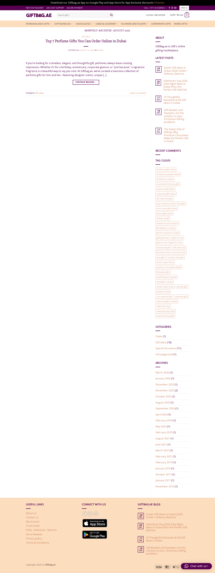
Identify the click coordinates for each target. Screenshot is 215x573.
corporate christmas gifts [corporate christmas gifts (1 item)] (167, 184)
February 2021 (164, 456)
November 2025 (165, 390)
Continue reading (86, 82)
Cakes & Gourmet (107, 23)
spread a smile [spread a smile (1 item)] (163, 291)
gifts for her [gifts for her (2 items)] (177, 237)
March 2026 (162, 372)
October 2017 (163, 474)
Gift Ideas (86, 37)
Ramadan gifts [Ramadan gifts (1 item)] (163, 272)
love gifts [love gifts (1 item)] (160, 257)
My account (32, 521)
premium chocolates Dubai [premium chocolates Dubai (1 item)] (168, 267)
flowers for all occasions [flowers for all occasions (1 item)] (167, 223)
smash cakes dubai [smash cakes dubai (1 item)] (165, 286)
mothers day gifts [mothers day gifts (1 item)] (176, 257)
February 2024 (164, 420)
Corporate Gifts (161, 24)
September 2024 (165, 408)
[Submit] (111, 15)
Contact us (32, 517)
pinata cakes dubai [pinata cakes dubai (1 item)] (165, 262)
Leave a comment (138, 93)
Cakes (159, 336)
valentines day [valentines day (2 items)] (163, 306)
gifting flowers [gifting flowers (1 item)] (162, 237)
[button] (155, 15)
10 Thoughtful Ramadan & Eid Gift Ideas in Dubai (175, 100)
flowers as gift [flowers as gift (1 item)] (162, 218)
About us (31, 513)
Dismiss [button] (160, 2)
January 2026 (163, 378)
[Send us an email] (175, 8)
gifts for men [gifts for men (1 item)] (176, 242)
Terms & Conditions (37, 542)
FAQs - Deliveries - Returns (41, 530)
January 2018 (163, 468)
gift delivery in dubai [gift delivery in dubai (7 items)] (165, 228)
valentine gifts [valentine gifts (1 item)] (181, 296)
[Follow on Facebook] (169, 8)
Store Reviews (34, 534)
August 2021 (163, 438)
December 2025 (165, 384)
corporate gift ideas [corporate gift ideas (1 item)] (165, 188)
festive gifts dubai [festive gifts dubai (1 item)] (164, 213)
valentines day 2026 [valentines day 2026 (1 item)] (165, 311)
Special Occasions (166, 348)
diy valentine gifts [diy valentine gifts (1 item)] (164, 198)
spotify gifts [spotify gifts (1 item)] (182, 286)
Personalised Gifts (38, 23)
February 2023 (164, 432)
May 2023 (161, 426)
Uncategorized (164, 354)
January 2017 (163, 480)
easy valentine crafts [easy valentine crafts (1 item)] (165, 203)
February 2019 (164, 462)
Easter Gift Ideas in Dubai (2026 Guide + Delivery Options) (176, 70)
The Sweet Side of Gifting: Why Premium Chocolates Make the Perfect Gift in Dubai (176, 135)
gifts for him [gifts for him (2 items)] (161, 242)
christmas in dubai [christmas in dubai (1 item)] (164, 179)
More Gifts (181, 23)
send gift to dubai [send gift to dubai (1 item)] (164, 281)
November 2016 (165, 486)
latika (101, 50)
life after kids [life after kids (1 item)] (179, 247)
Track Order (33, 525)
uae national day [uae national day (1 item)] (164, 296)
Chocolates (84, 23)
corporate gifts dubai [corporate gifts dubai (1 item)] (166, 193)
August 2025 (163, 402)
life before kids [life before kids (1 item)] (163, 252)
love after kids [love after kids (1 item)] (179, 252)
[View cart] (179, 15)
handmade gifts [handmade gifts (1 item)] (163, 247)
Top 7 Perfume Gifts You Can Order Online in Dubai (86, 41)
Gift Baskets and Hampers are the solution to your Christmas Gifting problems (174, 116)
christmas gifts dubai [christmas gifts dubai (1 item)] (166, 169)
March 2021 (162, 450)
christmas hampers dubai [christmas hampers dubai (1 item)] (168, 174)
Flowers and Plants (134, 23)
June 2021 (161, 444)
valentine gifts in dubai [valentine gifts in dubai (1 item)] (166, 301)
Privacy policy (34, 538)
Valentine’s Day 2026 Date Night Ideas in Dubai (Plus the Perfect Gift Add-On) (175, 85)
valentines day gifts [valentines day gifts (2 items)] (165, 316)
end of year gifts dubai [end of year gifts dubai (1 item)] (166, 208)
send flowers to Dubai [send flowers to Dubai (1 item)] (166, 277)
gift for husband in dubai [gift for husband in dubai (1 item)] (167, 232)
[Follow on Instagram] (172, 8)
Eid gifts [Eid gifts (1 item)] (181, 203)
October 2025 (163, 396)
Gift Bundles (64, 23)
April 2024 (161, 414)
